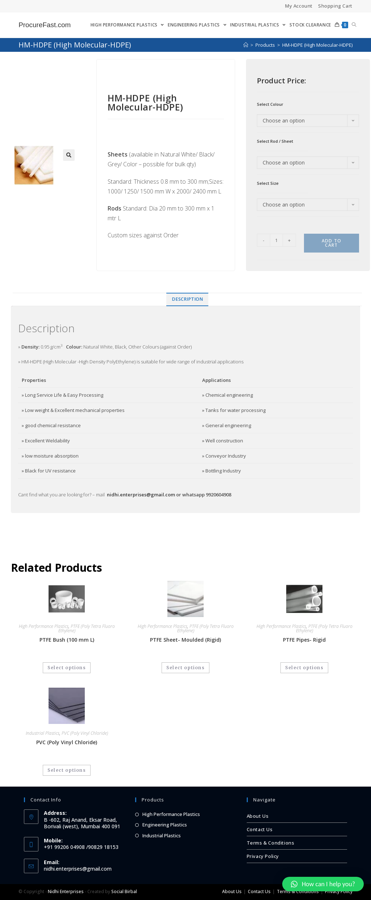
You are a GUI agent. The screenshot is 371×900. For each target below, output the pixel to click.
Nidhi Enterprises (66, 891)
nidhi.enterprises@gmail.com (141, 494)
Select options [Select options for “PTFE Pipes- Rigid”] (304, 667)
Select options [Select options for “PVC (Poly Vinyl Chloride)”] (66, 770)
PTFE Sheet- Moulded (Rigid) (185, 639)
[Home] (245, 45)
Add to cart (331, 243)
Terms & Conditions (271, 842)
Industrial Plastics (42, 733)
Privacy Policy (263, 856)
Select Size (268, 183)
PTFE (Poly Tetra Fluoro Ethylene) (86, 628)
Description (187, 299)
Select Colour (270, 104)
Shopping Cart (335, 6)
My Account (299, 6)
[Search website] (354, 25)
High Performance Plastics (43, 626)
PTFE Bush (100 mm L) (66, 639)
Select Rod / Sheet (275, 141)
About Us (258, 816)
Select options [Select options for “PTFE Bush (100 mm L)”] (66, 667)
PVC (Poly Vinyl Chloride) (85, 733)
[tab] (187, 299)
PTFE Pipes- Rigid (304, 639)
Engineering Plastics (164, 824)
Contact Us (260, 829)
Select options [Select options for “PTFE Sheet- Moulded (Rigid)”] (185, 667)
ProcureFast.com (46, 25)
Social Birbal (124, 891)
